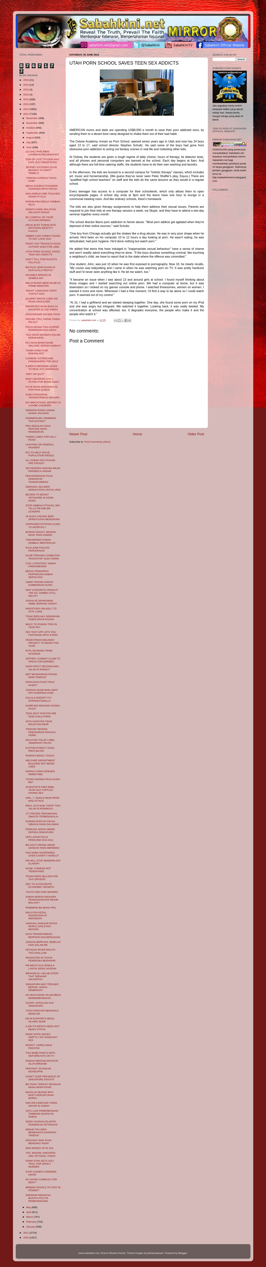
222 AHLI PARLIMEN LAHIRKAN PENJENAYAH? (42, 153)
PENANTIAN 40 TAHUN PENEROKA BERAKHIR (40, 959)
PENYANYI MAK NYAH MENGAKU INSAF (39, 1142)
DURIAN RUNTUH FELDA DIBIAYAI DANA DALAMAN (42, 823)
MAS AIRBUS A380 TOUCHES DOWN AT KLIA (43, 195)
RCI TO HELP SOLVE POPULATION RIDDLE (40, 454)
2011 (26, 1232)
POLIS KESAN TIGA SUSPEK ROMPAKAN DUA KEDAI (42, 328)
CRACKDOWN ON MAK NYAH (43, 314)
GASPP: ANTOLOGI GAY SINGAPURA (40, 1004)
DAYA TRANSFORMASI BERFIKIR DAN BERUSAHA (43, 935)
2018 (26, 89)
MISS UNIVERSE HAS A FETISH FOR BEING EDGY (42, 380)
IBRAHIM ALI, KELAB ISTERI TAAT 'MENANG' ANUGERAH (42, 976)
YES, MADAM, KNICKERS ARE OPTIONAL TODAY (41, 1154)
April (29, 1212)
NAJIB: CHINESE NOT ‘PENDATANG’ (38, 870)
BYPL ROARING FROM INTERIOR (39, 652)
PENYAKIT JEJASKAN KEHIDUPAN (38, 1070)
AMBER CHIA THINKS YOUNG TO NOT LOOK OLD (43, 237)
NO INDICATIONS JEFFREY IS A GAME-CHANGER (43, 404)
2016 (26, 94)
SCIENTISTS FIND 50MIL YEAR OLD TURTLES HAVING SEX (40, 790)
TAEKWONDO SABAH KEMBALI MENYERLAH (40, 541)
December (32, 118)
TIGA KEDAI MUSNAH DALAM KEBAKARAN (43, 336)
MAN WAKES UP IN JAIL (40, 1148)
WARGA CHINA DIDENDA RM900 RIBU (40, 773)
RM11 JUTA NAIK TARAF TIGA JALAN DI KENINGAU (43, 807)
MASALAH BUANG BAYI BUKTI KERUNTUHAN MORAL (40, 1095)
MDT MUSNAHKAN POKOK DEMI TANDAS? (41, 676)
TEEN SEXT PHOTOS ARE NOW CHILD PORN (41, 715)
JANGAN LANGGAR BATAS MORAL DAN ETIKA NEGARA (41, 926)
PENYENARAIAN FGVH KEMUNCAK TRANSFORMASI (39, 479)
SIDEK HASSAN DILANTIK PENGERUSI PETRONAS (41, 1123)
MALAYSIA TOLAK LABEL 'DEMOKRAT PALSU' (40, 741)
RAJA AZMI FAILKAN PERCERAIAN (37, 549)
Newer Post (78, 434)
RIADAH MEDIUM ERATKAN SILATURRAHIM (42, 1062)
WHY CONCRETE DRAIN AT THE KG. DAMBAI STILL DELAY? (42, 593)
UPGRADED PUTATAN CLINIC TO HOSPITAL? (43, 525)
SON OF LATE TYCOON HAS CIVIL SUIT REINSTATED (42, 161)
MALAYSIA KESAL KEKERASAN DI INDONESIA (36, 915)
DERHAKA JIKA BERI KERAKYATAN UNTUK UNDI (43, 488)
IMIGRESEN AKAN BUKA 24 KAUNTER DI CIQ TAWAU (42, 308)
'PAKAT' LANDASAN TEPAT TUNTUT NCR (41, 292)
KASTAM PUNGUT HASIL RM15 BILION (40, 749)
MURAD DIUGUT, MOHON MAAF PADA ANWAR (41, 533)
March (30, 1217)
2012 (26, 114)
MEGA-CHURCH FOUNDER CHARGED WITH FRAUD (41, 187)
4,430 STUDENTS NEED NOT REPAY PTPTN (43, 1028)
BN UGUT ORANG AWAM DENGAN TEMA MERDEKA (43, 846)
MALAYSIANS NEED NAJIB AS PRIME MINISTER (43, 284)
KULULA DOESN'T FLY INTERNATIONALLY (39, 699)
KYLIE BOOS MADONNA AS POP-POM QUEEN (42, 388)
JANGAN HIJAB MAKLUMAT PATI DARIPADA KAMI (42, 691)
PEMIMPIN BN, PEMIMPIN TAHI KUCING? (41, 420)
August (30, 137)
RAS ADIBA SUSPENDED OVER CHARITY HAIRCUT (42, 854)
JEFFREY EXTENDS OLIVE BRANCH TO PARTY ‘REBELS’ (41, 170)
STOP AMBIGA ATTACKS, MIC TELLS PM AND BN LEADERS (43, 508)
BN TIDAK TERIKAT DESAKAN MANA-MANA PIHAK (43, 1086)
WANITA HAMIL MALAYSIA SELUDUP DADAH (41, 211)
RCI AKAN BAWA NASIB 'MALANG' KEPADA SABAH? (43, 344)
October (31, 127)
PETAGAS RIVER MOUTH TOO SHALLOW (40, 951)
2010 (26, 1237)
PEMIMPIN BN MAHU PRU (41, 907)
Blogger (182, 1253)
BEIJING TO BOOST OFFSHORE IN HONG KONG (40, 497)
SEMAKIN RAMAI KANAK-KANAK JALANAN (40, 412)
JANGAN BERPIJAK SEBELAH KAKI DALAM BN (43, 943)
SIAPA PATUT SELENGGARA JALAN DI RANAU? (42, 668)
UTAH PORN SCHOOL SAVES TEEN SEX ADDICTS (43, 253)
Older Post (196, 434)
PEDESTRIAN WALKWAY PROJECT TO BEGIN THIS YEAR (42, 643)
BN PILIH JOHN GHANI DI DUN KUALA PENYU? (40, 269)
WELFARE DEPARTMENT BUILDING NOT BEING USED (40, 763)
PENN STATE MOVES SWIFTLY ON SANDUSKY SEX (42, 1037)
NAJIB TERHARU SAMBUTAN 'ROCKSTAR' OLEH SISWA (43, 557)
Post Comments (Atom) (97, 441)
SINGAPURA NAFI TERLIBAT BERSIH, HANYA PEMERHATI (42, 987)
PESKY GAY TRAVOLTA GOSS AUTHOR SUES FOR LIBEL (43, 245)
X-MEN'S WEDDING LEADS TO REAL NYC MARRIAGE (42, 367)
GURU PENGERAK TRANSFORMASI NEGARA (42, 396)
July (28, 142)
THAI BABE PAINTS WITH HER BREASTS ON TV (40, 1054)
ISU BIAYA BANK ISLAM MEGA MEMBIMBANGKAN (43, 996)
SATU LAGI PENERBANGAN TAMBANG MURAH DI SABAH (42, 1113)
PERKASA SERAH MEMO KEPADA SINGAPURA (40, 831)
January (31, 1226)
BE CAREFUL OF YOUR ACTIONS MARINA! (39, 219)
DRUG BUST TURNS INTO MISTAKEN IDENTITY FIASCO (41, 228)
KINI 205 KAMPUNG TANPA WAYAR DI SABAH (41, 1104)
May (29, 1207)
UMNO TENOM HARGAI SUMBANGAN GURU (39, 583)
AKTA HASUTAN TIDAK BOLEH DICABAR (39, 723)
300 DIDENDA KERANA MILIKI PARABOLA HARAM (43, 470)
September (32, 132)
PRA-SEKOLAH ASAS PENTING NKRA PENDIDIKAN (38, 429)
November (32, 123)
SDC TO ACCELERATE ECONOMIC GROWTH (40, 885)
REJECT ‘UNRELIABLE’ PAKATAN (39, 1046)
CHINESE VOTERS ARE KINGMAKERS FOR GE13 (42, 360)
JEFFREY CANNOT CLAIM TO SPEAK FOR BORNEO (43, 660)
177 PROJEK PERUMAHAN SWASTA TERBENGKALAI (42, 815)
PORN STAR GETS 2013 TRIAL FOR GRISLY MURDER (40, 1163)
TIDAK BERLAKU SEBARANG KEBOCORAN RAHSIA (43, 618)
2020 (26, 80)
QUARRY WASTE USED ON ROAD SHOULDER (42, 300)
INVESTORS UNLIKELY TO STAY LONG (41, 610)
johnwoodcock (155, 1253)
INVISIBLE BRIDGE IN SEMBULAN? (38, 276)
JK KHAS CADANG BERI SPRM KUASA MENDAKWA (43, 518)
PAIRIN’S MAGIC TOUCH (40, 755)
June (29, 147)
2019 (26, 84)
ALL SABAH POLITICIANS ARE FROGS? (40, 462)
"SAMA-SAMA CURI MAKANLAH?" (37, 352)
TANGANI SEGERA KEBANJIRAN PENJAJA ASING (40, 732)
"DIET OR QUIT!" (35, 374)
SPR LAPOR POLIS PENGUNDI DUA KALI (39, 838)
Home (137, 434)
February (31, 1221)
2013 (26, 109)
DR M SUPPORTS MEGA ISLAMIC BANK (40, 1020)
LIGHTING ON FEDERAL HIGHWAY (40, 446)
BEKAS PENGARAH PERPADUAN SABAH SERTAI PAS (39, 574)
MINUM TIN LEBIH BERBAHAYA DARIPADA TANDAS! (41, 1132)
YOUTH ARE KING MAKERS (42, 892)
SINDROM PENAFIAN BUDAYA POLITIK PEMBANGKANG (38, 1198)
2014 (26, 104)
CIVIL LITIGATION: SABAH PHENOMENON (41, 565)
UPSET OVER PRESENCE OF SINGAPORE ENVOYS (43, 1078)
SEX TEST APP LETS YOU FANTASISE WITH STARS (42, 633)
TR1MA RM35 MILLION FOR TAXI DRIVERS (42, 878)
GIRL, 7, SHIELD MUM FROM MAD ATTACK (42, 799)
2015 (26, 99)
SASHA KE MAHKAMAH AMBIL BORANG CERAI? (41, 602)
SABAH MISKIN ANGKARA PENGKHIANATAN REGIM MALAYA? (42, 899)
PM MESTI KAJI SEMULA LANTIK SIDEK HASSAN (41, 967)
